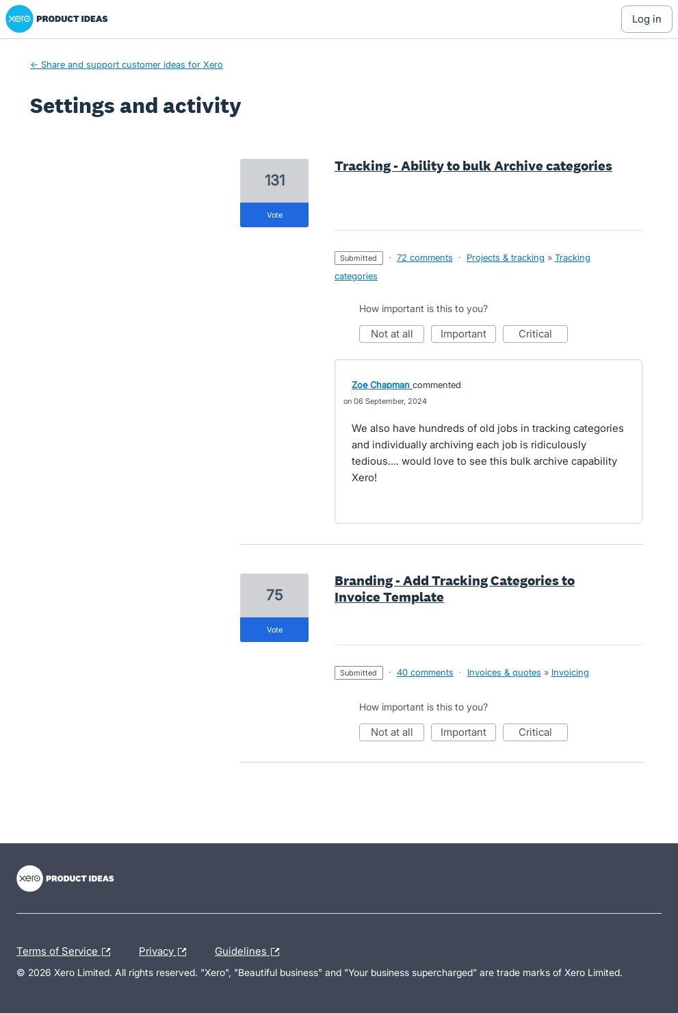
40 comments (425, 672)
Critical (543, 335)
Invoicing (570, 672)
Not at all (398, 335)
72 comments (425, 257)
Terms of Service (66, 952)
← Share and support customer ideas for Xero (126, 64)
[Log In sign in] (647, 19)
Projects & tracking (506, 257)
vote (275, 215)
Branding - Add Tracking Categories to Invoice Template (455, 589)
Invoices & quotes (504, 672)
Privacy (166, 952)
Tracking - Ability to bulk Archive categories (473, 166)
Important (468, 335)
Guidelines (250, 952)
